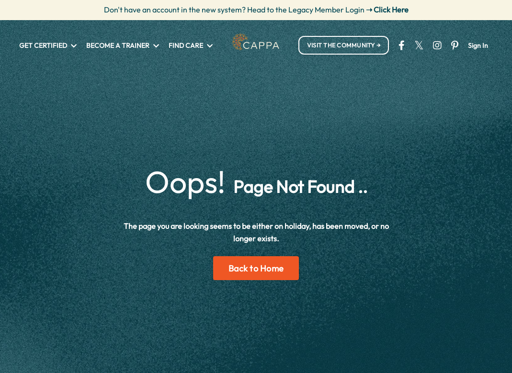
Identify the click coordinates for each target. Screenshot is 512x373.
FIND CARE (191, 45)
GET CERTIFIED (48, 45)
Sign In (478, 45)
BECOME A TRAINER (122, 45)
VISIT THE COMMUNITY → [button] (343, 45)
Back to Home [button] (256, 268)
